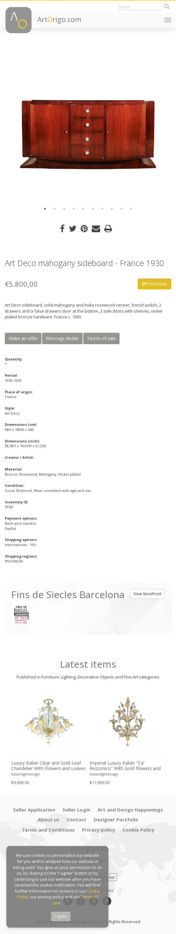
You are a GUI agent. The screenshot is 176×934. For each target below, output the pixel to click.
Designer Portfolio (116, 819)
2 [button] (54, 208)
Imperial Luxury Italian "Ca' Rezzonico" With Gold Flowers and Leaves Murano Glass (125, 766)
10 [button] (131, 208)
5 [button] (83, 208)
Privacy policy (98, 830)
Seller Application (34, 809)
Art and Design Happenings (130, 809)
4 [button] (73, 208)
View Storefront (147, 594)
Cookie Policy (138, 830)
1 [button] (45, 208)
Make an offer (23, 338)
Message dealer (62, 338)
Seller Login (76, 809)
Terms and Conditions (48, 830)
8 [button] (112, 208)
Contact (76, 819)
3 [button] (64, 208)
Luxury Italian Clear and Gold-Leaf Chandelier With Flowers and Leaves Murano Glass (48, 766)
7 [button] (102, 208)
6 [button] (93, 208)
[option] (88, 121)
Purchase (154, 284)
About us (48, 819)
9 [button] (121, 208)
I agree (61, 916)
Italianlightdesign (25, 774)
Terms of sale (101, 338)
